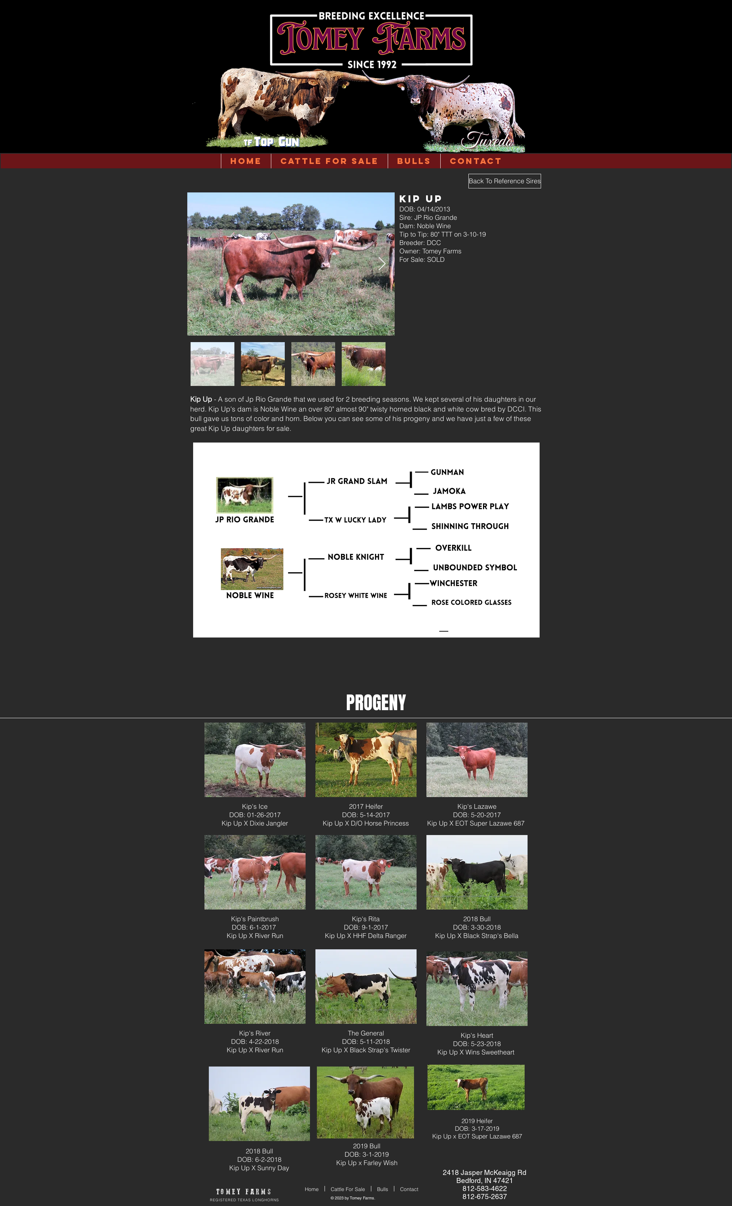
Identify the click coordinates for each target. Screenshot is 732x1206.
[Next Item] (382, 264)
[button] (414, 161)
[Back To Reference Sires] (504, 181)
